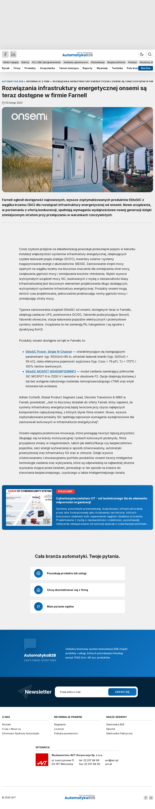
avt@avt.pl (111, 760)
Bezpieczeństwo (116, 62)
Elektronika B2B (115, 724)
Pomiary (132, 62)
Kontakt (6, 724)
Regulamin (60, 724)
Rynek (5, 68)
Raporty (88, 68)
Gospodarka (47, 68)
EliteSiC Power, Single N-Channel (49, 351)
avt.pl (108, 764)
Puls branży (134, 68)
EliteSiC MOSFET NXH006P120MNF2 (51, 371)
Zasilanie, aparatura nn (76, 62)
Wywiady (102, 68)
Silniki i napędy (10, 62)
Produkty (30, 68)
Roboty (25, 62)
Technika (117, 68)
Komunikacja (97, 62)
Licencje (59, 728)
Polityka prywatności (66, 733)
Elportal (110, 728)
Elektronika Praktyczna (119, 733)
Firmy (17, 68)
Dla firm (146, 68)
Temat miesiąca (69, 68)
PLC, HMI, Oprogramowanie (46, 62)
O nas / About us (11, 728)
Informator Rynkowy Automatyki (20, 733)
